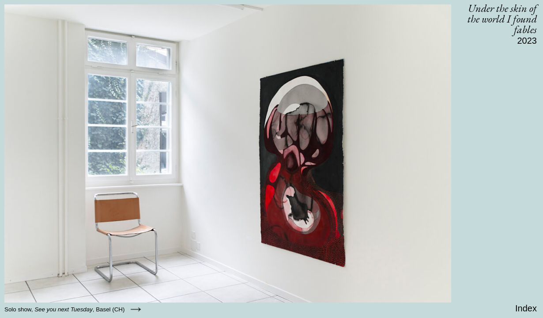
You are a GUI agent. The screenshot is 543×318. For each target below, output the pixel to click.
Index (526, 308)
